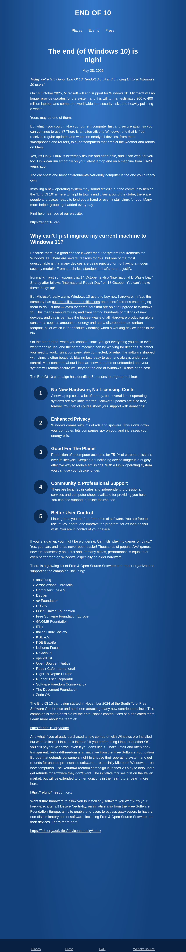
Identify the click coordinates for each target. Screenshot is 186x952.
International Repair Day (82, 283)
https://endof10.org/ (45, 222)
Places (77, 30)
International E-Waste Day (131, 277)
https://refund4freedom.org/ (51, 792)
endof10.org (95, 79)
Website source (144, 949)
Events (93, 30)
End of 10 (93, 13)
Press (109, 30)
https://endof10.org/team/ (49, 728)
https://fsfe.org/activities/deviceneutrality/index (65, 831)
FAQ (102, 949)
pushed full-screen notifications (76, 302)
